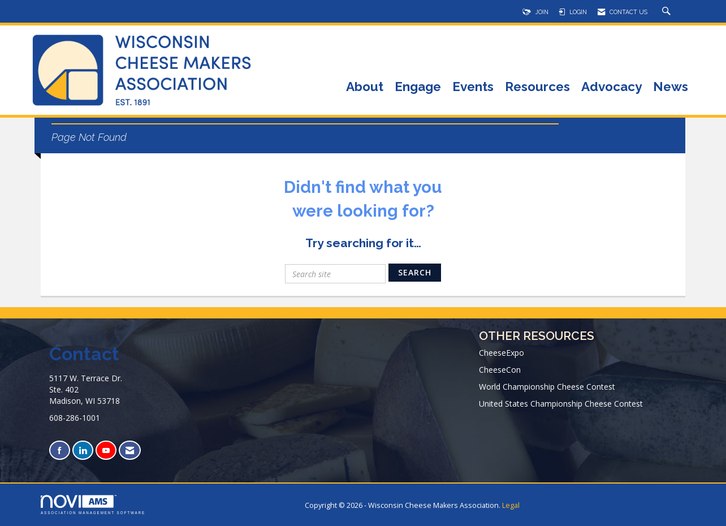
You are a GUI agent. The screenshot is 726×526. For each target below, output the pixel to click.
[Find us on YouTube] (106, 450)
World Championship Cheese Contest (547, 386)
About (364, 87)
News (670, 87)
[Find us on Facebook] (59, 450)
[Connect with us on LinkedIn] (82, 450)
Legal (511, 505)
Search (414, 272)
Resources (537, 87)
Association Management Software (93, 505)
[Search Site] (667, 12)
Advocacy (611, 87)
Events (473, 87)
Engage (418, 87)
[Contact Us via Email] (130, 450)
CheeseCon (500, 369)
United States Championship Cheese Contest (561, 403)
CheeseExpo (501, 352)
